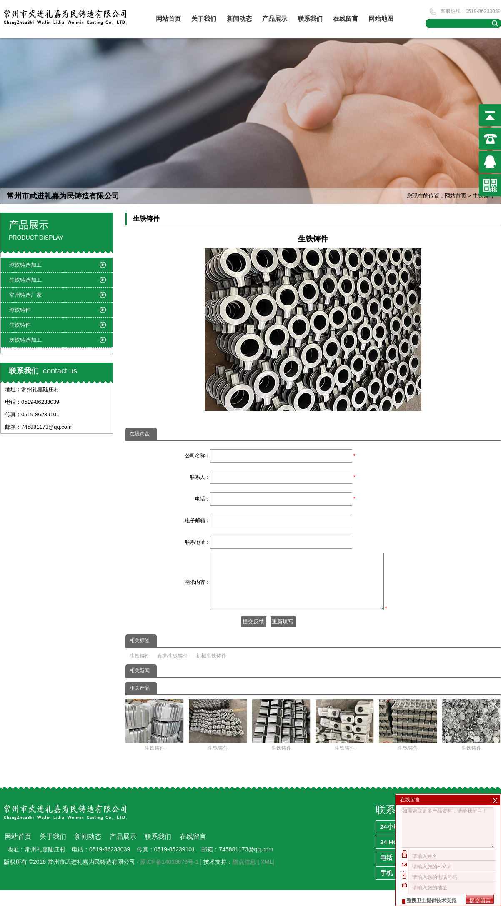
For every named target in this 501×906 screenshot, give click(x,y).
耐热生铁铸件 (173, 672)
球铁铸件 (20, 310)
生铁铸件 (140, 672)
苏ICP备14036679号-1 (169, 877)
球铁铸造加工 (25, 265)
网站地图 (380, 18)
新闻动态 (239, 18)
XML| (267, 877)
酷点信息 (244, 877)
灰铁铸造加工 (25, 340)
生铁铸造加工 (25, 280)
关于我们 (203, 18)
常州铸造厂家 (25, 295)
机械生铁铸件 (211, 672)
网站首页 (168, 18)
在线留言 (345, 18)
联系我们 (310, 18)
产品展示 (274, 18)
